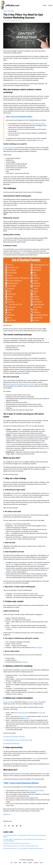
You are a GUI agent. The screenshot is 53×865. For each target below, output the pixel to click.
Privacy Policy (30, 859)
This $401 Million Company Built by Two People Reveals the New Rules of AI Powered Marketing (24, 840)
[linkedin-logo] (13, 826)
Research (25, 862)
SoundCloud (38, 647)
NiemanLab (25, 384)
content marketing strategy (38, 123)
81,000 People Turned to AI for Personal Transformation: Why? (20, 846)
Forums (41, 862)
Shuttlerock (24, 662)
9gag (38, 384)
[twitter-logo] (9, 826)
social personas (17, 495)
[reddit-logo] (17, 826)
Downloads (36, 862)
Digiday (19, 384)
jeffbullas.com (12, 5)
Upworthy (14, 384)
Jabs (11, 862)
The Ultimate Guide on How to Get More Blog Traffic (17, 740)
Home (5, 11)
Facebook (26, 718)
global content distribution (21, 712)
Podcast (15, 862)
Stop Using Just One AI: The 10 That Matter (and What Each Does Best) (23, 848)
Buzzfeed (8, 384)
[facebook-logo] (5, 826)
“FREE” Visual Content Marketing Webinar (19, 116)
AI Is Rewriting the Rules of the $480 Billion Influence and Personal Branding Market (24, 836)
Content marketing (8, 147)
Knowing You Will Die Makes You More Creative (16, 843)
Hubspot (23, 253)
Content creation (8, 702)
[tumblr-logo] (21, 826)
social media (41, 712)
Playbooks (30, 862)
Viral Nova (31, 384)
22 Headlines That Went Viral (11, 743)
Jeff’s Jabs (11, 11)
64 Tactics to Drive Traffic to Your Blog (14, 736)
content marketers (33, 702)
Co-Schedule (35, 564)
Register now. (40, 140)
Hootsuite (11, 564)
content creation (17, 80)
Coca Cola (35, 758)
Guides (20, 862)
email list (23, 716)
